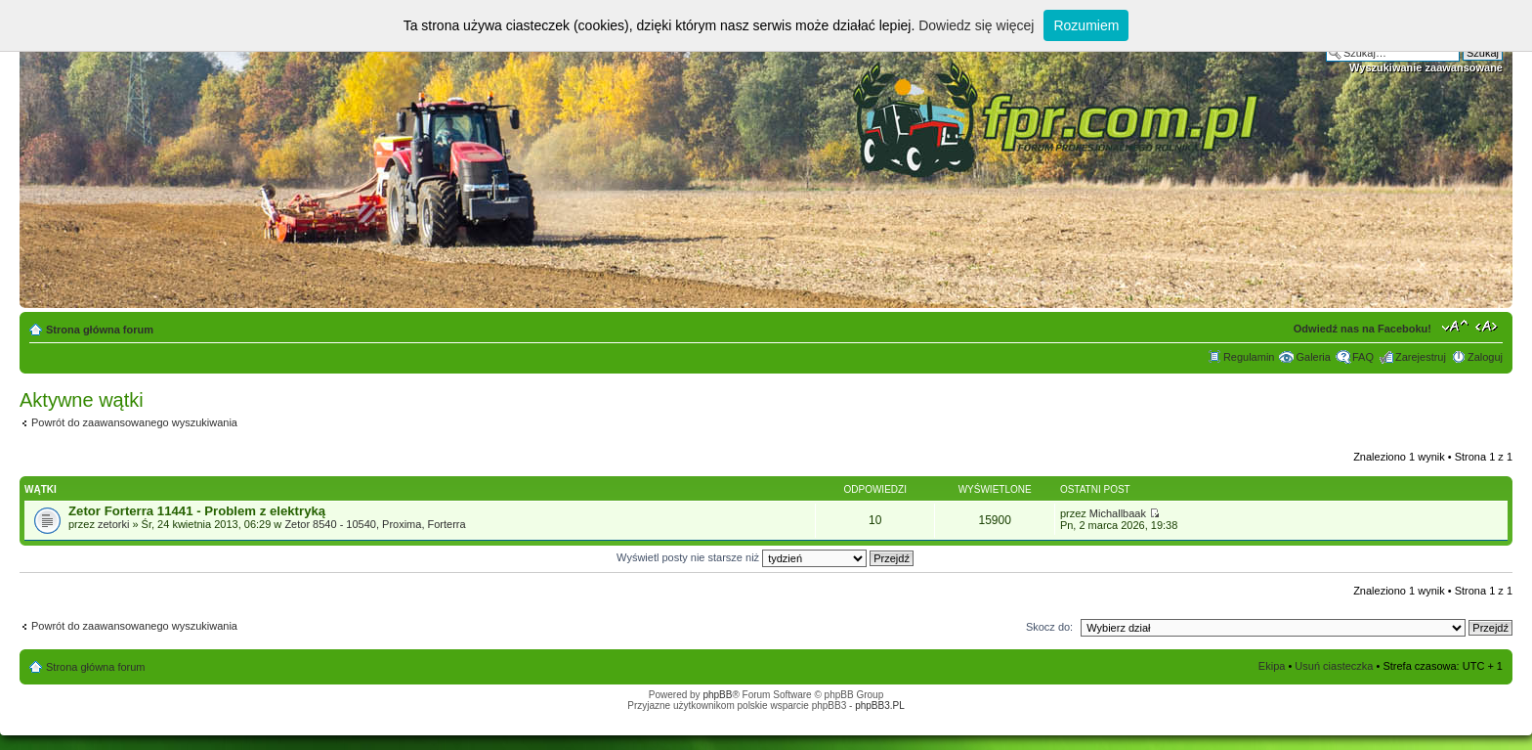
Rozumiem (1086, 25)
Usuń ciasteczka (1334, 666)
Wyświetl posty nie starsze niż (765, 557)
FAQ (1363, 357)
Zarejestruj (1420, 357)
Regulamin (1249, 357)
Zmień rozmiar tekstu (1455, 325)
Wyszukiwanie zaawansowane (1426, 67)
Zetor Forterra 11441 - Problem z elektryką (196, 511)
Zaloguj (1485, 357)
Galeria (1313, 357)
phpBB (717, 694)
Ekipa (1272, 666)
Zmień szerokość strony (1488, 325)
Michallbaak (1117, 513)
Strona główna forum (99, 329)
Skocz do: (1049, 627)
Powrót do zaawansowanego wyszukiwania (134, 422)
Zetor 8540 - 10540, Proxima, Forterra (374, 524)
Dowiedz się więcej (976, 25)
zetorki (113, 524)
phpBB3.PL (880, 705)
